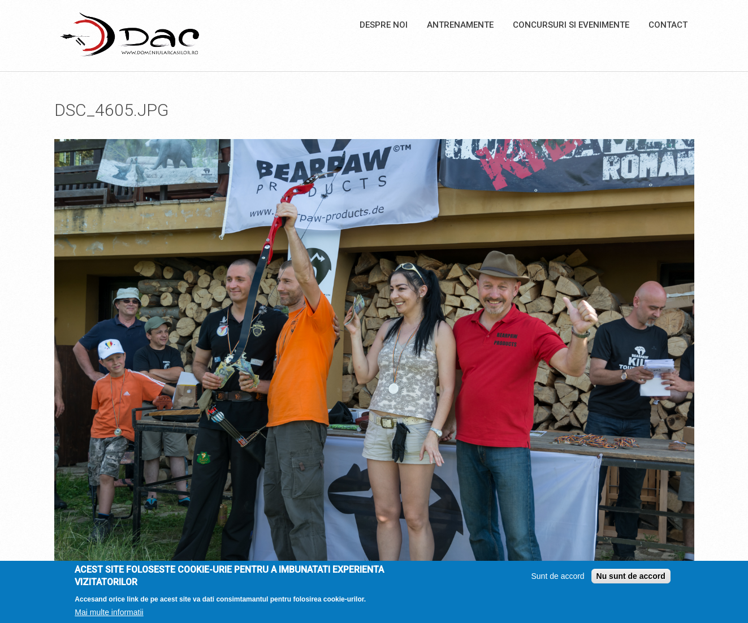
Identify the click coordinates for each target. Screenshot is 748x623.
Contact (668, 25)
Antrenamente (460, 25)
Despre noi (384, 25)
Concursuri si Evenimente (571, 25)
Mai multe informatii (109, 614)
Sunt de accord (557, 578)
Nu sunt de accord (630, 578)
